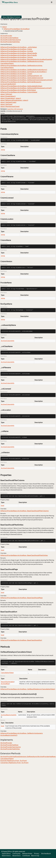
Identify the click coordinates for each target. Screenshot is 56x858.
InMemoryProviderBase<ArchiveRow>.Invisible (16, 51)
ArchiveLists (20, 109)
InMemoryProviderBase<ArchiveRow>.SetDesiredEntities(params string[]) (26, 88)
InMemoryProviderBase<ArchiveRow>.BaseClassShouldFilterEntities (24, 555)
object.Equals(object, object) (10, 98)
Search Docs (6, 855)
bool (2, 505)
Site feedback (46, 853)
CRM (15, 109)
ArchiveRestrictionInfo (8, 715)
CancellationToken (7, 673)
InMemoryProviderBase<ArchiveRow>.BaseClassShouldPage (21, 598)
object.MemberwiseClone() (10, 106)
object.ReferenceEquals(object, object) (14, 100)
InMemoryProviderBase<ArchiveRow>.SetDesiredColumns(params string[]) (26, 80)
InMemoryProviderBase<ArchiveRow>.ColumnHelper (18, 92)
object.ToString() (6, 94)
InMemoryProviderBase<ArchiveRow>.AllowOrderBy (18, 53)
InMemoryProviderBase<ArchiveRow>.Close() (16, 74)
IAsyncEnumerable (7, 682)
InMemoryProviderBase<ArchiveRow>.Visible (16, 49)
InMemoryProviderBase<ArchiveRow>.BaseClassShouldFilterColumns (24, 511)
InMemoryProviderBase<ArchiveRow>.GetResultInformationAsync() (23, 70)
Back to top (35, 855)
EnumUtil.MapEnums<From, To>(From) (13, 760)
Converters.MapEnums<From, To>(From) (14, 763)
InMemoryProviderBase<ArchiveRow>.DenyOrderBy (18, 55)
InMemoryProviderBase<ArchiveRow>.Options (16, 57)
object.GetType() (6, 104)
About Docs (16, 855)
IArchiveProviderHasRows (9, 38)
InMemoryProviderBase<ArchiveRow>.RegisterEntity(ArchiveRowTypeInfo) (26, 59)
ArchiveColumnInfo (7, 341)
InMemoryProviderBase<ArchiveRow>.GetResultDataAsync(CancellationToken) (27, 689)
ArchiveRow (25, 29)
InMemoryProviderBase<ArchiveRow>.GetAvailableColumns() (21, 78)
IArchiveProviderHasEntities (10, 42)
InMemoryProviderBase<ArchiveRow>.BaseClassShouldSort (21, 640)
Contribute (26, 855)
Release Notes (27, 853)
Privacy (36, 853)
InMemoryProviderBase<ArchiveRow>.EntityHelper (18, 90)
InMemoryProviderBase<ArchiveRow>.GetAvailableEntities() (21, 86)
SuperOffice (10, 109)
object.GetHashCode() (8, 102)
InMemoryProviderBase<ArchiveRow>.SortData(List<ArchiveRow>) (23, 72)
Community (16, 853)
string (3, 150)
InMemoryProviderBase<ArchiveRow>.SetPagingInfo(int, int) (21, 76)
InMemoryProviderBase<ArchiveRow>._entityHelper (18, 47)
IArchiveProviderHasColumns (10, 40)
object (4, 27)
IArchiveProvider (6, 36)
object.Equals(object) (8, 96)
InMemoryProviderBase (12, 29)
